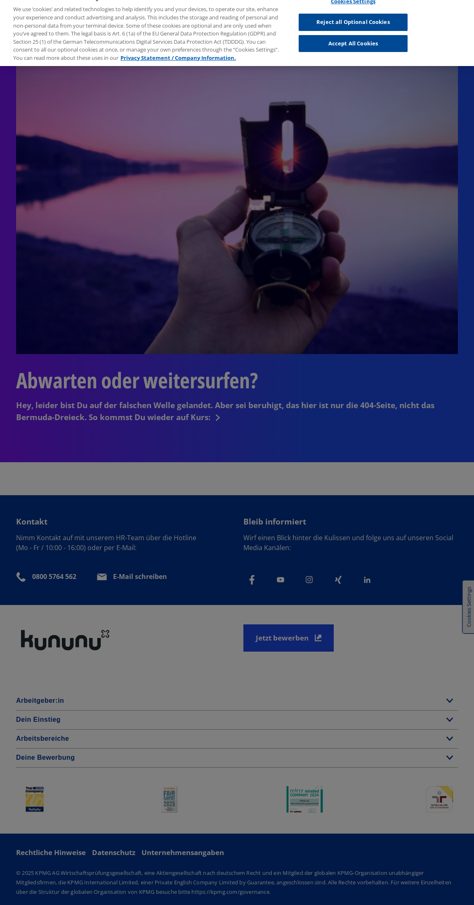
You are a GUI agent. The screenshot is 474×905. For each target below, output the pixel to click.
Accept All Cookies (353, 40)
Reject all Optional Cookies (353, 19)
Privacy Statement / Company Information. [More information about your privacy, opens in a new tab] (178, 54)
